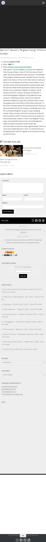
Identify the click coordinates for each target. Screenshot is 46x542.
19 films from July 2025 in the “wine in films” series (20, 349)
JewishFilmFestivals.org (9, 386)
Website (4, 203)
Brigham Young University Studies (20, 67)
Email (26, 195)
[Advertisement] (23, 24)
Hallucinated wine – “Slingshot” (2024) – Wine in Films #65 (23, 309)
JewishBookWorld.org (9, 389)
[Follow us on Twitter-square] (39, 220)
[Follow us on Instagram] (33, 220)
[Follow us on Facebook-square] (36, 220)
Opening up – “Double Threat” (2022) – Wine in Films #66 (23, 304)
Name (4, 195)
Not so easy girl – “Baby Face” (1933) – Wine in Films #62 (22, 329)
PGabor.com (19, 394)
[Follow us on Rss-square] (43, 220)
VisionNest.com (9, 394)
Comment (5, 180)
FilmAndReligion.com (9, 392)
